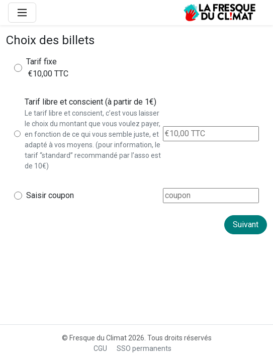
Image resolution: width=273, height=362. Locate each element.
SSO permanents (144, 348)
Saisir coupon (50, 195)
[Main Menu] (22, 13)
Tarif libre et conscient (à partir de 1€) (90, 102)
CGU (100, 348)
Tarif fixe (41, 61)
